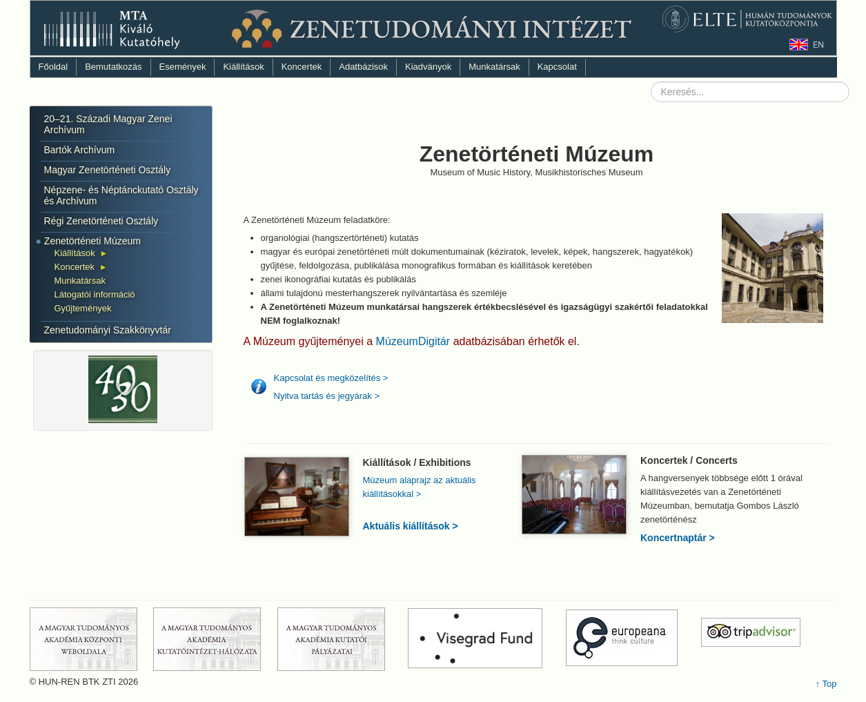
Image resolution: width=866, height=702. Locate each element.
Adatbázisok (363, 66)
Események (182, 66)
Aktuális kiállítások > (410, 526)
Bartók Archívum (79, 149)
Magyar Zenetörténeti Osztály (107, 169)
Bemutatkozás (113, 66)
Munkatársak (494, 66)
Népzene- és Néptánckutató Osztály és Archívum (121, 195)
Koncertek (302, 66)
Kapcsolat (557, 66)
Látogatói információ (95, 294)
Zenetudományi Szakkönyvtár (107, 329)
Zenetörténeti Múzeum (92, 240)
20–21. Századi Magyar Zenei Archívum (108, 124)
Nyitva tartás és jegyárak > (327, 396)
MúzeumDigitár (414, 341)
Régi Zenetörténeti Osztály (101, 220)
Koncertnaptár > (677, 537)
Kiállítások (243, 66)
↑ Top (826, 684)
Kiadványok (428, 66)
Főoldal (53, 66)
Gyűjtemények (83, 308)
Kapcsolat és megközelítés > (331, 378)
